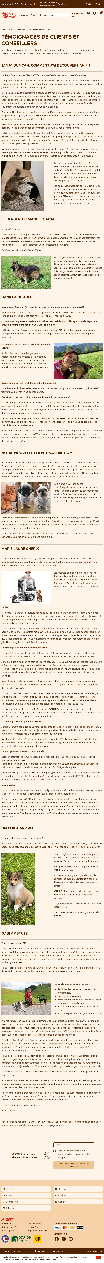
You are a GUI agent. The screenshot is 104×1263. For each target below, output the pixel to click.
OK (98, 1258)
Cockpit (89, 4)
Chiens (24, 15)
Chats (33, 15)
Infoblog (33, 4)
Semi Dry (87, 635)
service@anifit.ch (35, 1227)
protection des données (69, 1154)
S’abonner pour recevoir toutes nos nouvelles (74, 1165)
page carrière (57, 1125)
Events (24, 4)
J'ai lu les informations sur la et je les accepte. (73, 1154)
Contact (99, 4)
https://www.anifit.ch (37, 1230)
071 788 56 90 (34, 1223)
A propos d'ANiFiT (9, 4)
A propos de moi (77, 15)
